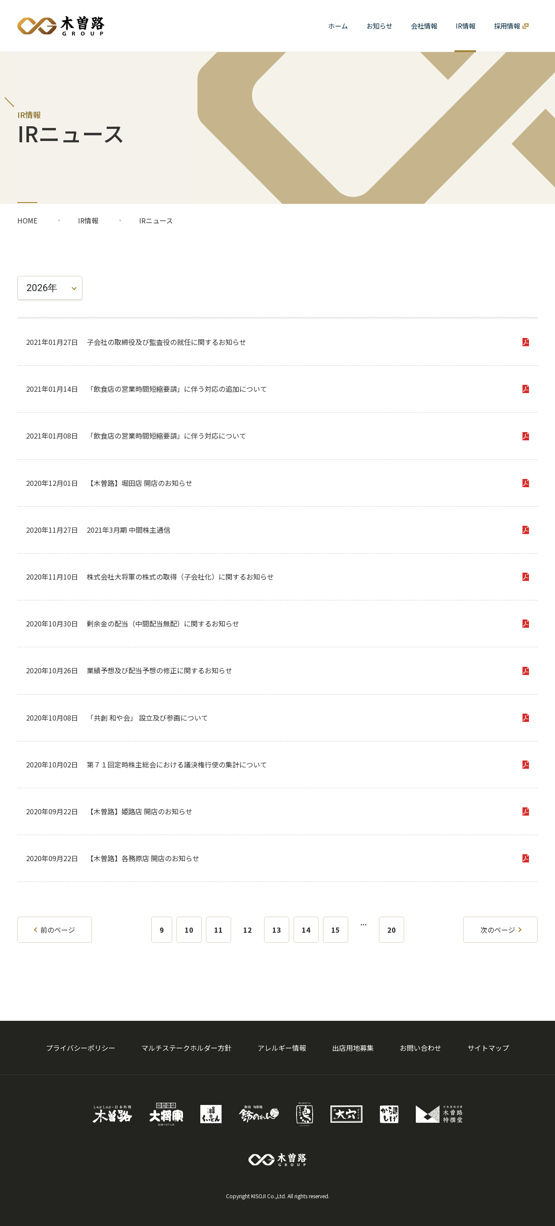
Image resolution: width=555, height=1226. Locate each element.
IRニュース (156, 220)
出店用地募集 (353, 1047)
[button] (424, 26)
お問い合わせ (420, 1047)
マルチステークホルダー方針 (186, 1047)
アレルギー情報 (282, 1047)
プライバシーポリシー (80, 1047)
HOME (27, 220)
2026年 (41, 287)
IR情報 (88, 220)
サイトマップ (488, 1047)
